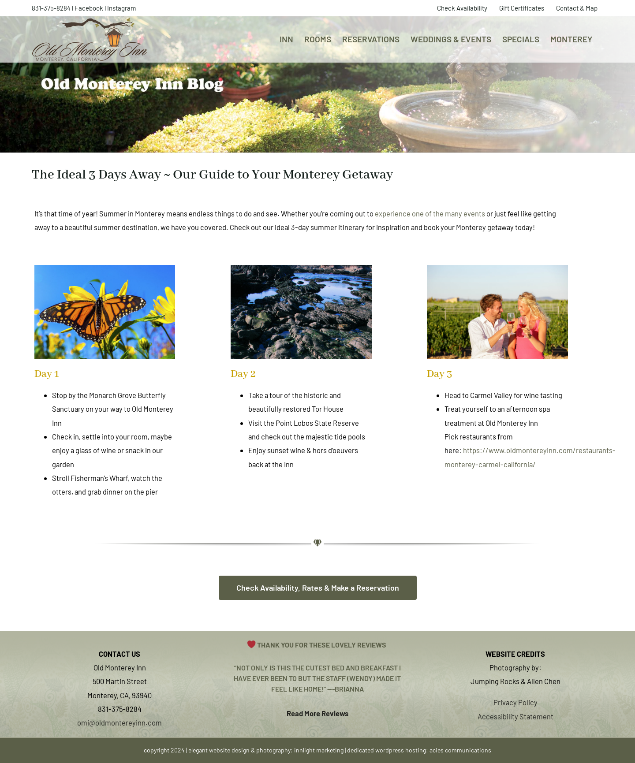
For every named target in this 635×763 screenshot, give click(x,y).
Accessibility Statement (515, 716)
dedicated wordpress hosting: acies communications (419, 750)
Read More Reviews (317, 713)
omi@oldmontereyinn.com (119, 722)
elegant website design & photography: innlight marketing (266, 750)
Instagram (121, 8)
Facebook (89, 8)
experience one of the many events (430, 213)
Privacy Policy (515, 702)
